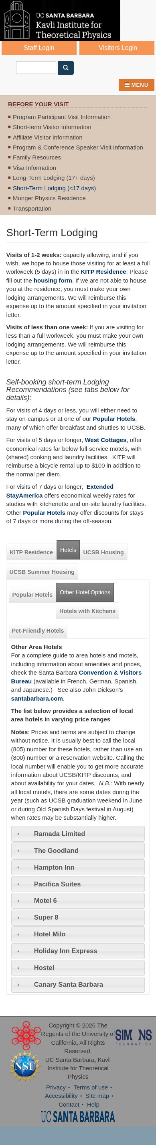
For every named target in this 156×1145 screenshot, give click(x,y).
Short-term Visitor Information (52, 126)
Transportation (32, 208)
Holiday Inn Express (65, 950)
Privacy (56, 1087)
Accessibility (61, 1095)
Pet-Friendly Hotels (38, 630)
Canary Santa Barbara (68, 984)
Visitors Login (118, 47)
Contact (69, 1104)
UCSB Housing (103, 552)
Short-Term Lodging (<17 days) (54, 188)
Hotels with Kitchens (87, 611)
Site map (97, 1095)
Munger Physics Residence (49, 198)
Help (93, 1104)
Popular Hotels (32, 594)
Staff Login (39, 47)
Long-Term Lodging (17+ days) (54, 177)
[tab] (78, 834)
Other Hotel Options (87, 589)
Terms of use (90, 1087)
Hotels (68, 550)
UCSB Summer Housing (42, 572)
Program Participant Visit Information (62, 117)
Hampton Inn (54, 867)
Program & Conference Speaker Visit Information (78, 147)
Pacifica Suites (57, 884)
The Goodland (56, 850)
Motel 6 (45, 900)
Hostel (44, 967)
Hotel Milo (50, 934)
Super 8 (46, 917)
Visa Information (34, 167)
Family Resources (37, 157)
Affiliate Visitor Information (48, 137)
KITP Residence (103, 271)
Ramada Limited (59, 833)
